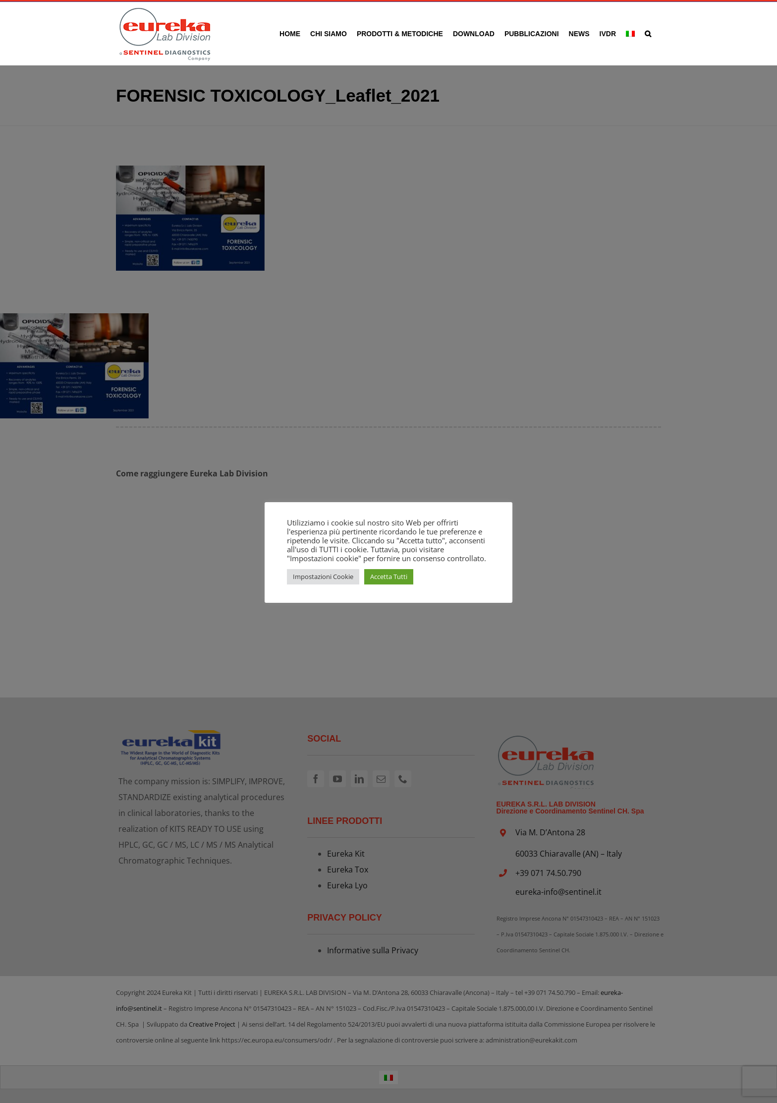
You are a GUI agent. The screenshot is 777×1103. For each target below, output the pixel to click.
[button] (648, 33)
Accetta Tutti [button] (388, 576)
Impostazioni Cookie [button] (323, 576)
